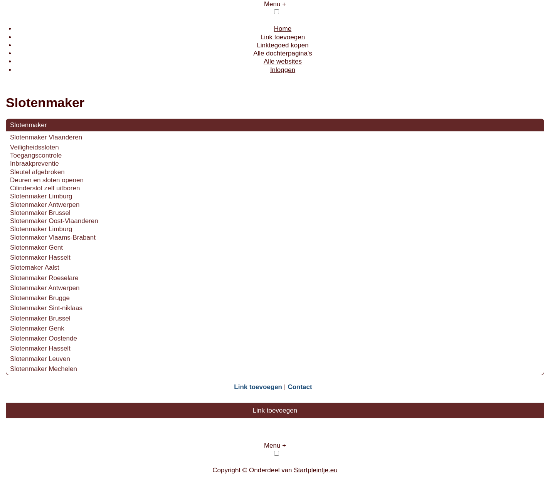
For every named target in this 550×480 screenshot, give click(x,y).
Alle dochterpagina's (282, 53)
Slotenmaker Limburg (41, 196)
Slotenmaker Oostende (43, 338)
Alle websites (283, 61)
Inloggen (282, 70)
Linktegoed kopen (282, 45)
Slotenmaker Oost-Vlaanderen (54, 221)
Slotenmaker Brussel (40, 213)
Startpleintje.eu (315, 470)
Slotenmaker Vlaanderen (46, 137)
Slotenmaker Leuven (40, 359)
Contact (300, 387)
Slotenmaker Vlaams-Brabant (53, 237)
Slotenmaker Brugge (40, 298)
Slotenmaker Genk (37, 328)
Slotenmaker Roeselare (44, 278)
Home (282, 28)
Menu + (275, 4)
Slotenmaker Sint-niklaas (46, 308)
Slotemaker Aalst (35, 267)
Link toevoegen (283, 37)
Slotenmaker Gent (36, 247)
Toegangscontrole (36, 155)
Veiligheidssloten (34, 147)
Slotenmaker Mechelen (43, 369)
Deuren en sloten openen (47, 180)
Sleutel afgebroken (37, 172)
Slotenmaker (28, 125)
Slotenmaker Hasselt (40, 257)
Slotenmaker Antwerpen (45, 204)
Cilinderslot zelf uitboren (45, 188)
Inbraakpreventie (34, 163)
